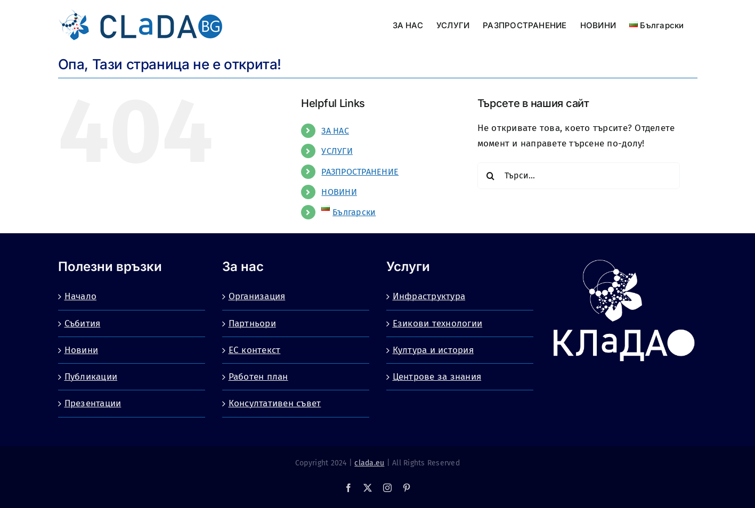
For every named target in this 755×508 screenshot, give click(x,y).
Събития (82, 323)
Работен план (258, 376)
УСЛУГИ (337, 151)
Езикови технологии (438, 323)
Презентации (92, 403)
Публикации (91, 376)
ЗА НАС (335, 131)
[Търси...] (578, 175)
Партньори (252, 323)
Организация (257, 296)
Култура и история (433, 350)
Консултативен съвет (275, 403)
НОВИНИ (339, 192)
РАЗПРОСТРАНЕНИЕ (360, 172)
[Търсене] (490, 175)
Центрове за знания (437, 376)
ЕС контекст (255, 350)
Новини (81, 350)
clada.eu (369, 463)
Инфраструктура (429, 296)
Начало (80, 296)
